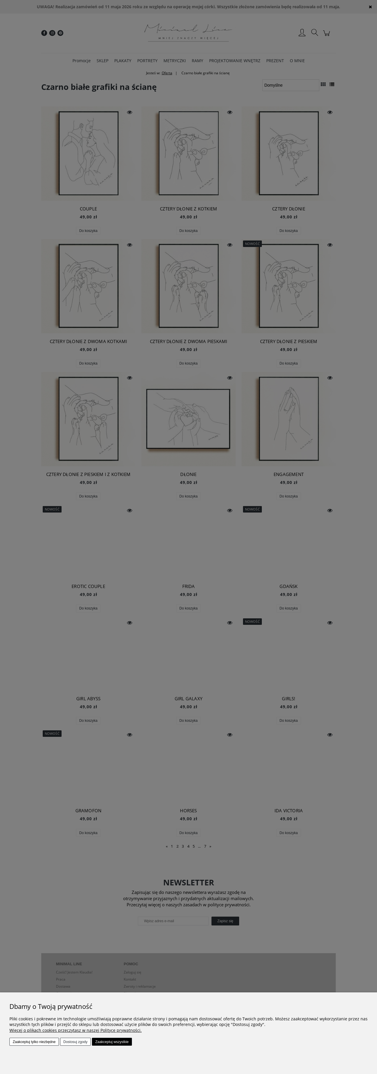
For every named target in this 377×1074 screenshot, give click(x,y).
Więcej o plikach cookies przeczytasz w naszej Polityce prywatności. (75, 1030)
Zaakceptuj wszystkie (111, 1042)
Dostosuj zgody (75, 1042)
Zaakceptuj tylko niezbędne (34, 1042)
